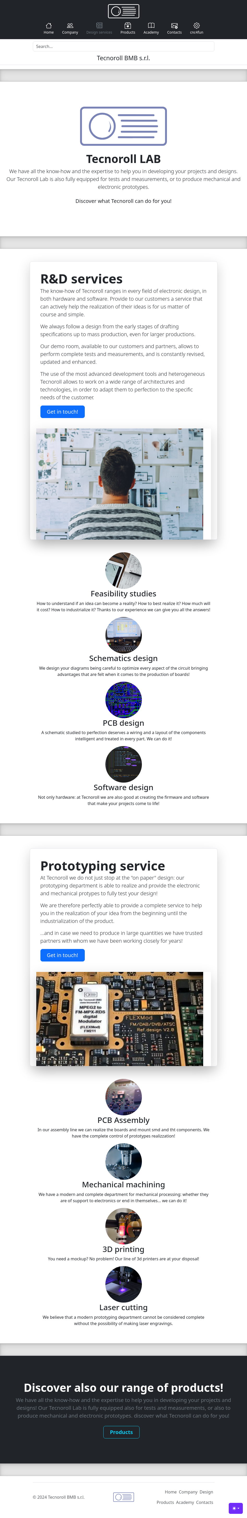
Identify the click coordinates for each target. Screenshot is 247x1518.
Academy (151, 28)
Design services (99, 28)
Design (206, 1492)
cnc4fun (196, 28)
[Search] (123, 46)
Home (49, 28)
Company (70, 28)
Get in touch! (62, 411)
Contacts (174, 28)
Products (128, 28)
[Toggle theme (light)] (236, 1508)
